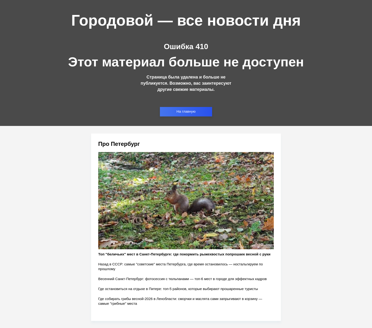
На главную (186, 111)
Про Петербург (119, 144)
